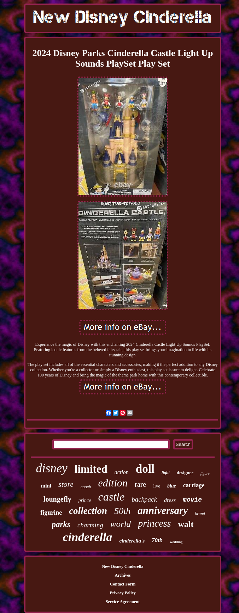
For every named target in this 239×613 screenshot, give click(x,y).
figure (205, 473)
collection (88, 510)
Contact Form (122, 584)
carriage (193, 485)
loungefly (57, 499)
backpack (144, 499)
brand (200, 513)
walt (185, 524)
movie (192, 499)
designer (185, 472)
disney (51, 468)
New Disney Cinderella (122, 566)
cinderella (87, 537)
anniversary (163, 510)
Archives (122, 575)
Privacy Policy (123, 592)
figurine (51, 512)
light (166, 472)
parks (61, 524)
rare (140, 484)
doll (145, 468)
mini (46, 486)
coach (86, 487)
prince (84, 500)
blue (171, 486)
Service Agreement (123, 601)
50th (122, 511)
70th (157, 540)
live (156, 486)
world (120, 524)
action (122, 472)
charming (90, 525)
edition (112, 483)
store (66, 484)
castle (111, 496)
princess (154, 523)
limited (91, 469)
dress (170, 500)
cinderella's (132, 541)
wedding (176, 542)
